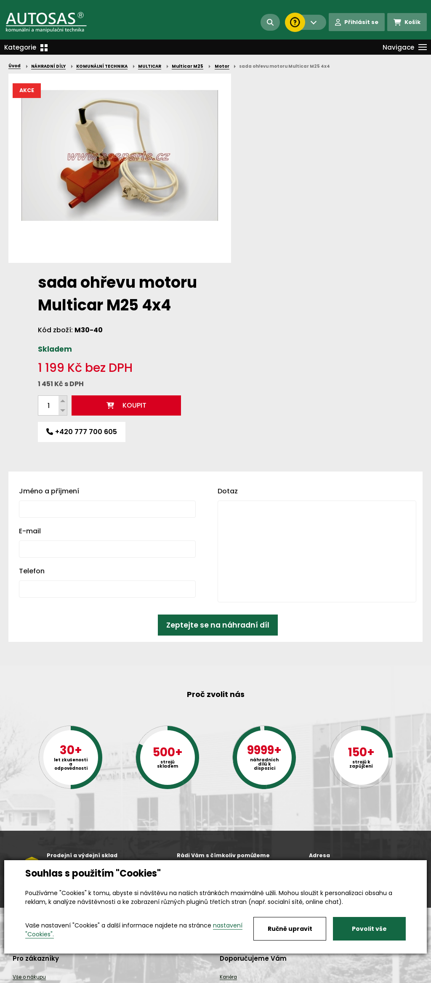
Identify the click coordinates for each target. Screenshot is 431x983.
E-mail (30, 352)
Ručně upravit (290, 929)
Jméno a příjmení (49, 312)
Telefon (32, 392)
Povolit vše (369, 929)
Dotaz (228, 312)
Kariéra (228, 977)
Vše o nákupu (29, 977)
